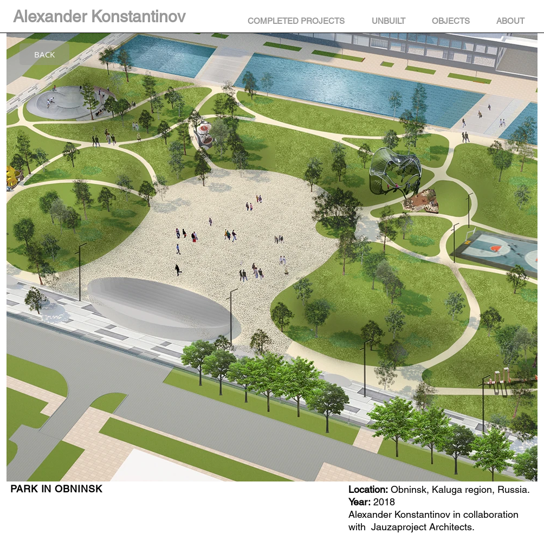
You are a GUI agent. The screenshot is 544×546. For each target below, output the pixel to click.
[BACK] (44, 54)
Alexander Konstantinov (99, 16)
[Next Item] (523, 277)
